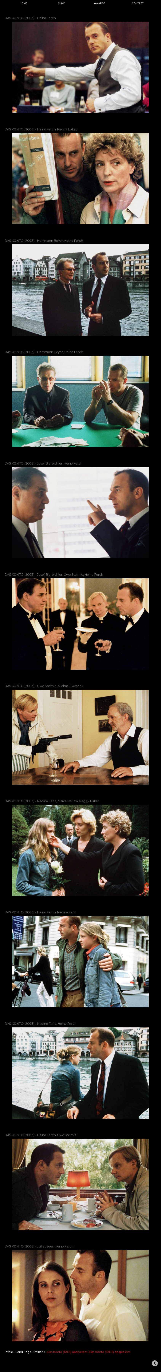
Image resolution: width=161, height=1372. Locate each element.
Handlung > (23, 1352)
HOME (23, 3)
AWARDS (99, 3)
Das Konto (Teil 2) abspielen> (110, 1352)
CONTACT (137, 3)
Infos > (9, 1352)
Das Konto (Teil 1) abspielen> (67, 1352)
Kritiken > (39, 1352)
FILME (61, 3)
